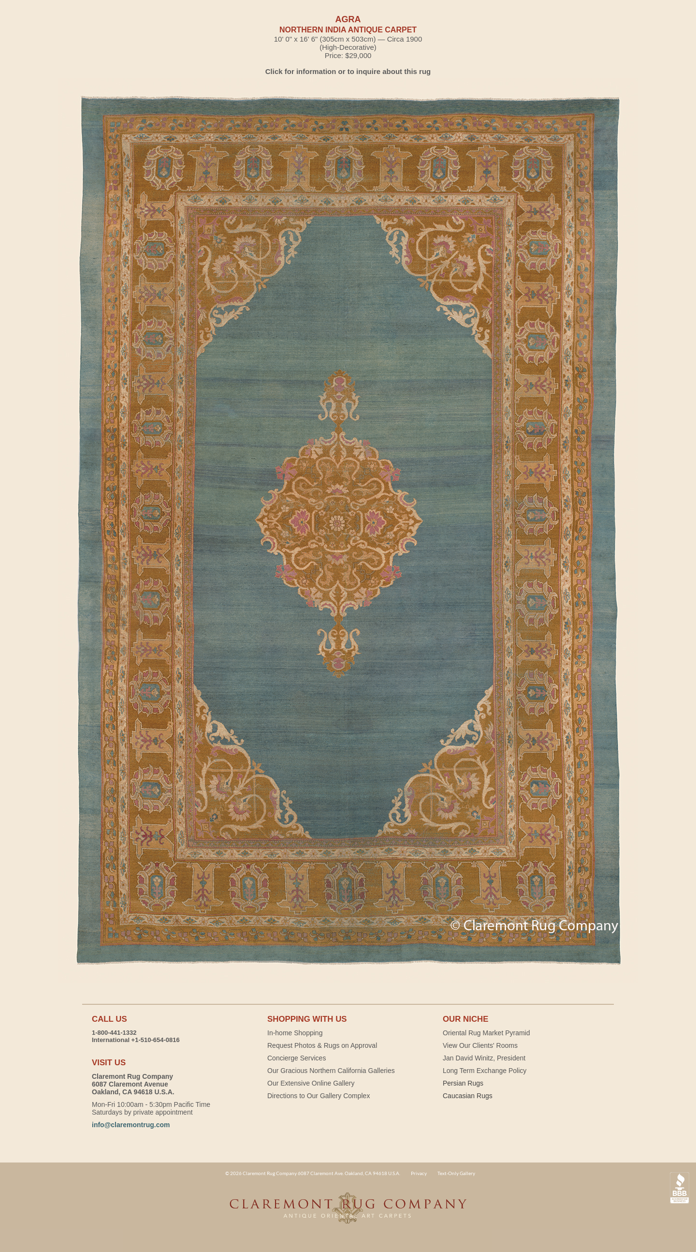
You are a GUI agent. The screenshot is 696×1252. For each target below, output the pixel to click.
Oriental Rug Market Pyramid (486, 1033)
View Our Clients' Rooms (480, 1045)
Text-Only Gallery (456, 1173)
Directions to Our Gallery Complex (318, 1096)
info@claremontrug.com (131, 1125)
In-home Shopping (294, 1033)
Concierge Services (296, 1058)
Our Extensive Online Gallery (311, 1083)
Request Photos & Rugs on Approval (322, 1045)
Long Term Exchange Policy (484, 1070)
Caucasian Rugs (468, 1096)
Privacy (419, 1173)
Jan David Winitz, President (484, 1058)
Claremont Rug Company (348, 1213)
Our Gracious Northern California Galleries (331, 1070)
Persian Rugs (463, 1083)
